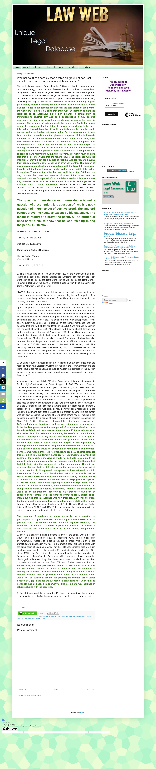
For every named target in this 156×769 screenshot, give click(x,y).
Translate (107, 303)
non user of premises (73, 616)
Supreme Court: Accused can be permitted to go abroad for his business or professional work (119, 247)
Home (17, 67)
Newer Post (22, 689)
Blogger (81, 712)
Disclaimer (73, 67)
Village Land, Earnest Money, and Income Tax (119, 224)
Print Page (21, 607)
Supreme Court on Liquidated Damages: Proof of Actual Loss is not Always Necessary (120, 213)
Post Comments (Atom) (33, 696)
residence (88, 616)
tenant (43, 618)
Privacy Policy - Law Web (55, 67)
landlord (64, 616)
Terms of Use (85, 67)
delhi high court (47, 616)
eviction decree (56, 616)
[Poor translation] (14, 729)
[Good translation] (6, 729)
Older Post (90, 689)
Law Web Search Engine (32, 67)
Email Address (111, 106)
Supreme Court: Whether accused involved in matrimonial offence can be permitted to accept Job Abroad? (120, 234)
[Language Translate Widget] (114, 300)
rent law (82, 616)
